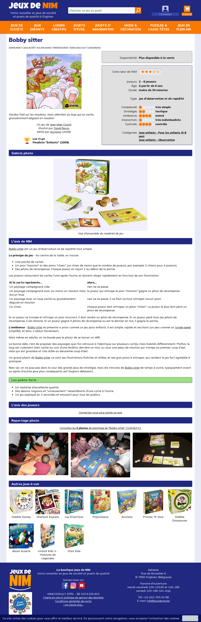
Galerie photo (15, 47)
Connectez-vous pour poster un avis (100, 413)
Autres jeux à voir (84, 47)
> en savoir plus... (73, 605)
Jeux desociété (16, 27)
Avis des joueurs (47, 47)
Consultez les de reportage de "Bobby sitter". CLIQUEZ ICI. (100, 428)
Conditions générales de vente (73, 601)
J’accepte (190, 618)
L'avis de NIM (30, 47)
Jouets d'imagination (102, 27)
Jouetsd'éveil (79, 27)
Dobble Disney (21, 504)
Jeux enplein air (183, 27)
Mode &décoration (130, 27)
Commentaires (102, 47)
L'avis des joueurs (26, 405)
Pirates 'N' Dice (153, 504)
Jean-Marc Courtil (60, 124)
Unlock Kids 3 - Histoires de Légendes (47, 542)
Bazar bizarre (21, 538)
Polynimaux (100, 504)
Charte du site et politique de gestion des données (73, 598)
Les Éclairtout (74, 504)
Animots (126, 504)
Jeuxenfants (37, 27)
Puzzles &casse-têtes (158, 27)
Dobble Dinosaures (179, 506)
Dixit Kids (74, 538)
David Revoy (61, 128)
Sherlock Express (47, 504)
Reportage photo (65, 47)
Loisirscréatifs (59, 27)
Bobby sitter (17, 249)
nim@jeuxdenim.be (158, 601)
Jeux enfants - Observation (158, 140)
